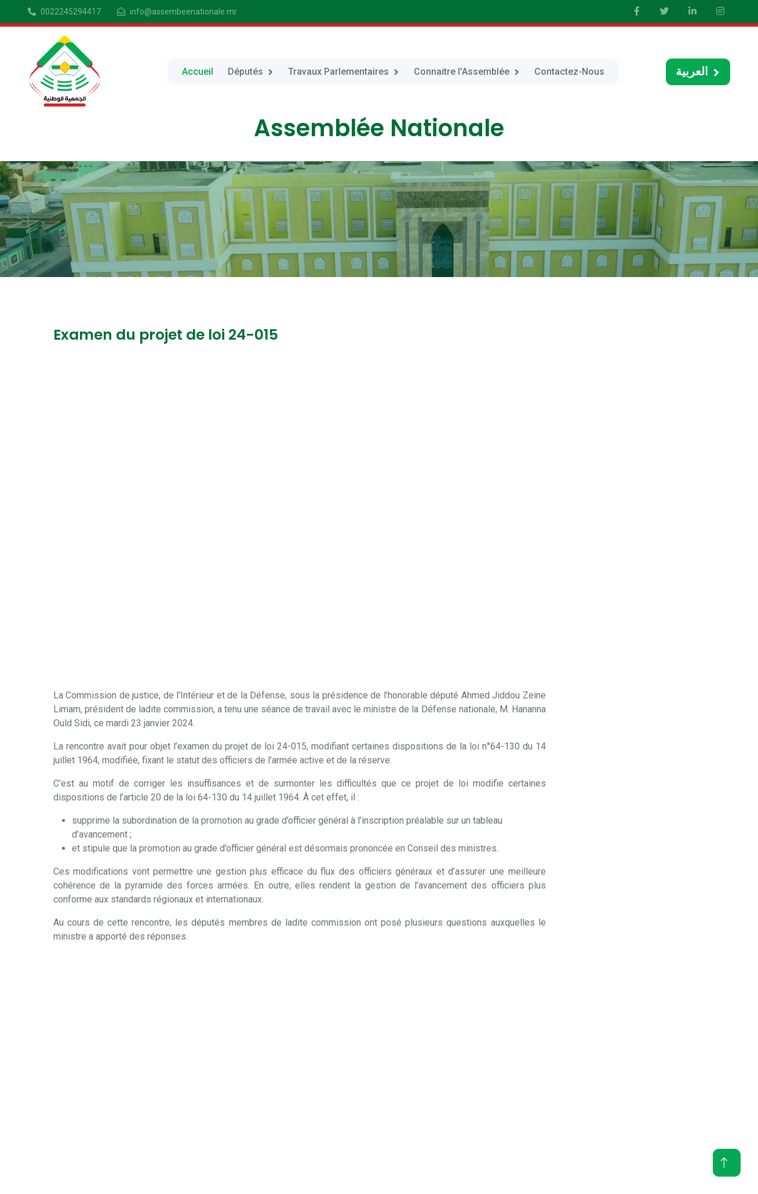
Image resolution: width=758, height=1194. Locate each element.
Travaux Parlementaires (338, 71)
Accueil (197, 71)
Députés (245, 71)
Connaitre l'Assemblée (461, 71)
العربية (692, 71)
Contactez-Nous (569, 71)
